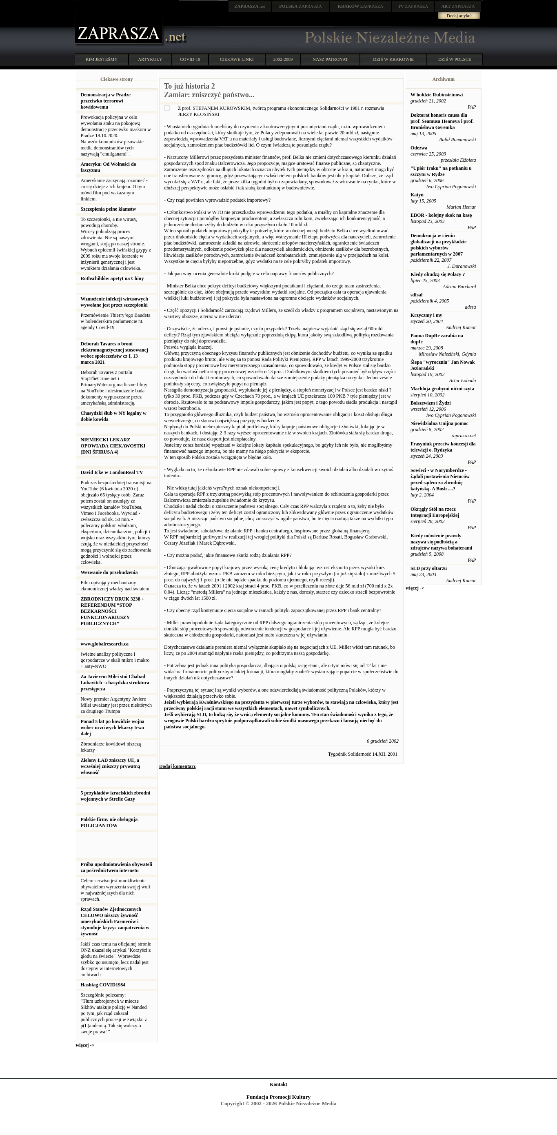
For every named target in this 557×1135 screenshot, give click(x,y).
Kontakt (278, 1084)
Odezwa (419, 148)
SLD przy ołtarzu (429, 568)
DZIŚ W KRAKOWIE (393, 59)
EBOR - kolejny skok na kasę (441, 215)
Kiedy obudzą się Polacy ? (438, 274)
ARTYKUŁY (150, 59)
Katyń (417, 195)
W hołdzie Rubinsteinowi (437, 95)
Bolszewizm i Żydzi (431, 403)
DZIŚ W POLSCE (454, 59)
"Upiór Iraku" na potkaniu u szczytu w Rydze (441, 171)
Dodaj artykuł (459, 15)
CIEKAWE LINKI (237, 59)
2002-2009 (283, 59)
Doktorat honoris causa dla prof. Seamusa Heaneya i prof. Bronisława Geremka (442, 121)
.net (249, 6)
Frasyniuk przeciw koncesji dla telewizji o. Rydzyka (443, 447)
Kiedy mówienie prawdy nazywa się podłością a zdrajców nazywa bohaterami (441, 542)
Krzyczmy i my (426, 315)
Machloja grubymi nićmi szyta (442, 389)
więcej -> (85, 1045)
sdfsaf (417, 295)
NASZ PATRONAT (330, 59)
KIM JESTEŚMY (102, 59)
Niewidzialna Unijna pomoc (439, 423)
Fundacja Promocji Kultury (278, 1097)
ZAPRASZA (300, 6)
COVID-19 (190, 59)
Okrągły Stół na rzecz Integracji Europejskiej (435, 512)
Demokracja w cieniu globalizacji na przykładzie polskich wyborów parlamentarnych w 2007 (438, 245)
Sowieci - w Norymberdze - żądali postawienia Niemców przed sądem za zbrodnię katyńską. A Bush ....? (440, 479)
